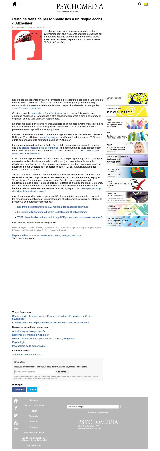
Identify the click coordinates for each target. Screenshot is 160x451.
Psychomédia (18, 27)
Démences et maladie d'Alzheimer (30, 335)
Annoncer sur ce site (34, 432)
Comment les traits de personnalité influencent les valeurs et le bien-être (50, 322)
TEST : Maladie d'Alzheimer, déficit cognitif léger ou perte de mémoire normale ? (59, 217)
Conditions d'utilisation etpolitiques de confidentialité (34, 439)
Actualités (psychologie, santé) (28, 331)
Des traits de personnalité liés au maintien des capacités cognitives (52, 207)
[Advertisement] (57, 78)
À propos (34, 427)
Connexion (34, 416)
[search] (92, 407)
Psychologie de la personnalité (28, 346)
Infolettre (34, 422)
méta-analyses (51, 137)
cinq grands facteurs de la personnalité (37, 147)
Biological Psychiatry (71, 235)
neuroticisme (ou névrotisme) (46, 113)
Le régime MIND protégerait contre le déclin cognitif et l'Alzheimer (52, 212)
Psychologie (18, 342)
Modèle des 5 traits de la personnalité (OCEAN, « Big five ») (44, 338)
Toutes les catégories (98, 412)
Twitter (32, 389)
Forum (34, 411)
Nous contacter (34, 446)
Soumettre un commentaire (26, 354)
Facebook (19, 389)
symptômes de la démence (26, 108)
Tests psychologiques (34, 405)
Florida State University (51, 235)
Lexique (34, 400)
